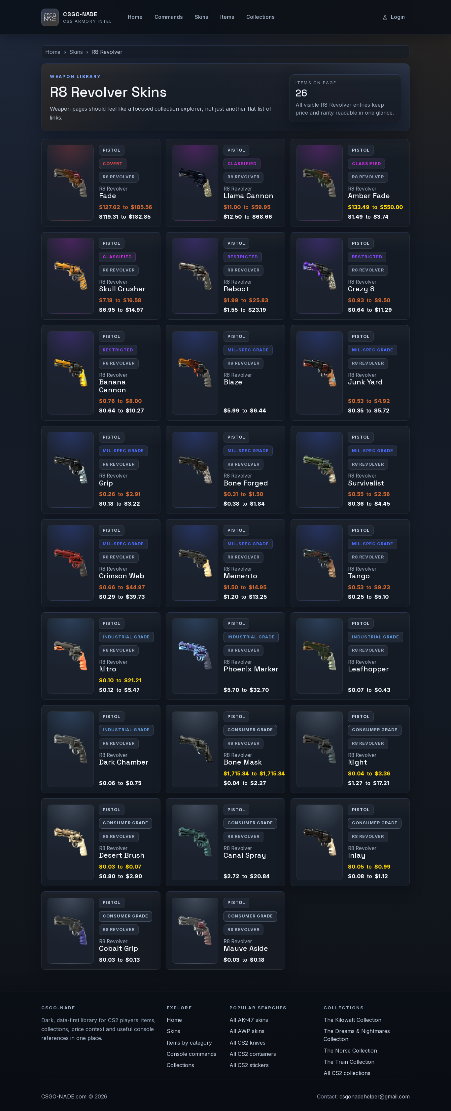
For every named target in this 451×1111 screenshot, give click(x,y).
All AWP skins (246, 1031)
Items (227, 17)
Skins (201, 17)
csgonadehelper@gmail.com (374, 1096)
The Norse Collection (350, 1050)
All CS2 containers (252, 1054)
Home (135, 17)
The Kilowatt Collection (352, 1020)
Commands (169, 17)
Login (393, 17)
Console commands (191, 1054)
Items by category (189, 1042)
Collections (260, 17)
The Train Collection (349, 1061)
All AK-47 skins (248, 1020)
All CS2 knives (247, 1042)
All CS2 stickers (249, 1065)
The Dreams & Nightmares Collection (357, 1035)
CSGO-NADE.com (64, 1096)
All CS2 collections (347, 1073)
